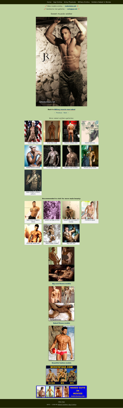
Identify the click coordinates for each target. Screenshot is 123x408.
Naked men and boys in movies (71, 212)
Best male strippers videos (33, 211)
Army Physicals (70, 2)
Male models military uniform (33, 182)
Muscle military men (71, 132)
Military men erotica (71, 156)
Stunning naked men (33, 234)
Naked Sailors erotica (33, 156)
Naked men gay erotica (52, 211)
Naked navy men (33, 132)
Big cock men (71, 234)
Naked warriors (89, 132)
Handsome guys (89, 211)
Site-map (61, 402)
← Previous (58, 113)
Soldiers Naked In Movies (101, 2)
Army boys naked (52, 156)
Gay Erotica (57, 2)
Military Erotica (83, 2)
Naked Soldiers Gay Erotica (67, 404)
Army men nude (52, 132)
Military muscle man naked (64, 109)
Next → (66, 113)
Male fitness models (52, 234)
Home (48, 2)
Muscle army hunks (89, 156)
